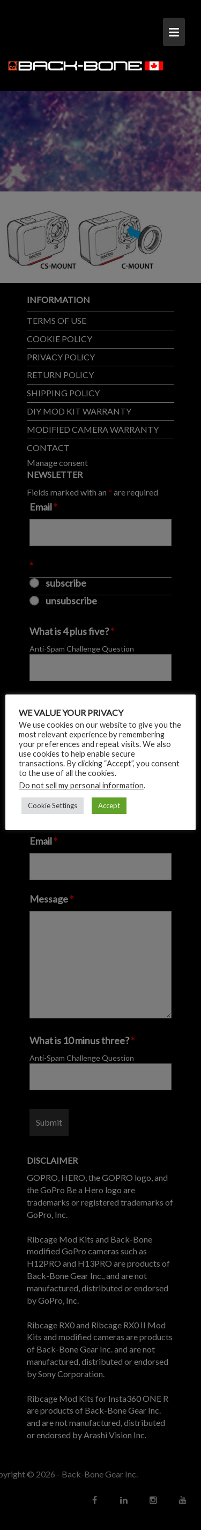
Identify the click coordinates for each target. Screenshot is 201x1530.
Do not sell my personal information (81, 785)
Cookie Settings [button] (52, 805)
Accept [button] (109, 805)
